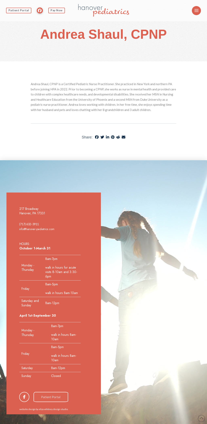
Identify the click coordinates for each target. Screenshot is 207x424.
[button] (196, 10)
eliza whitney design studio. (53, 409)
